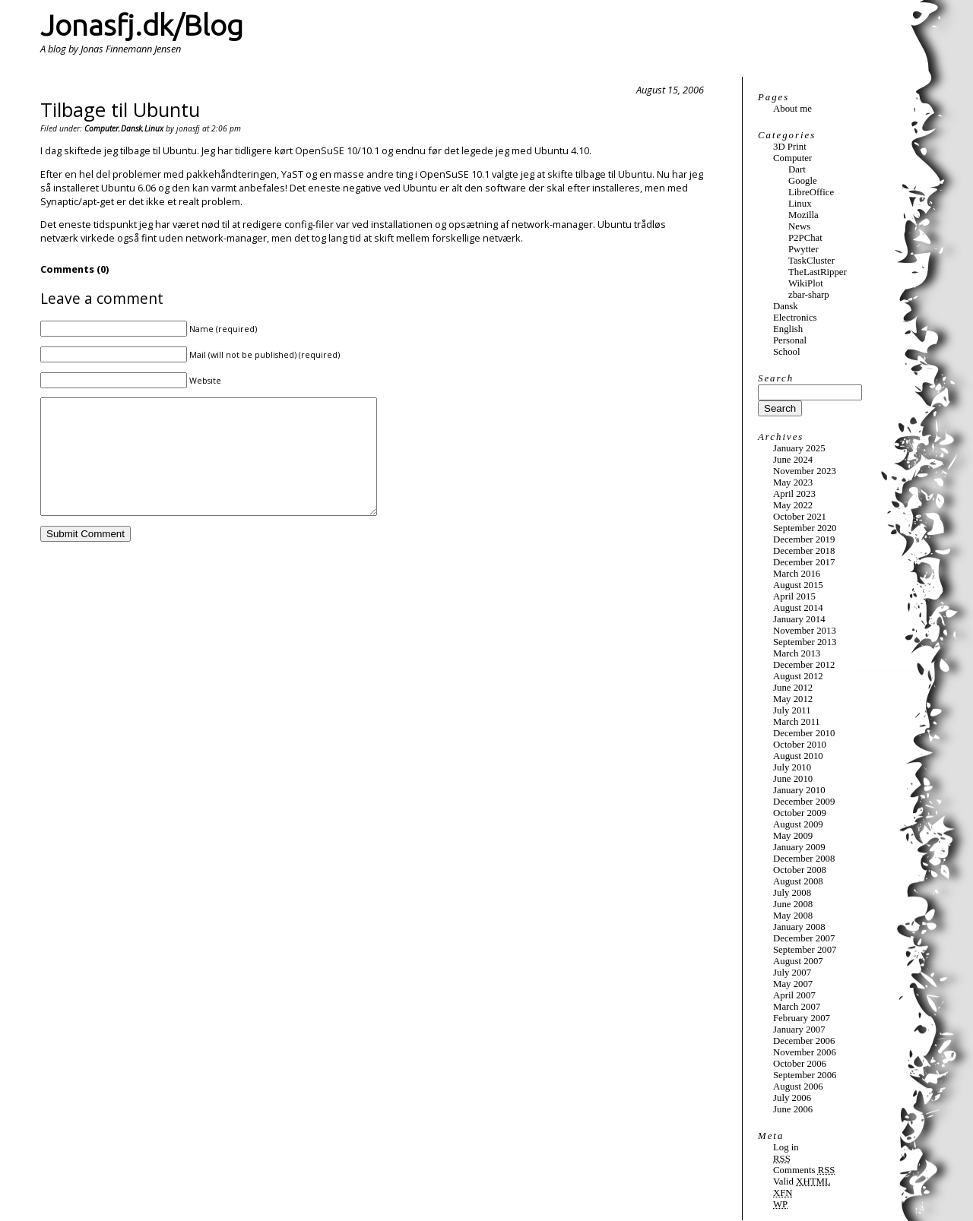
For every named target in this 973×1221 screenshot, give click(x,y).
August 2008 (798, 881)
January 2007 (799, 1029)
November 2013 (804, 630)
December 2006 (804, 1041)
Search (776, 378)
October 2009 (799, 813)
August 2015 (798, 585)
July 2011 (792, 710)
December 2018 (804, 551)
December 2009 (804, 801)
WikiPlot (805, 283)
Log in (786, 1147)
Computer (101, 128)
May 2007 (793, 984)
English (788, 329)
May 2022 (793, 505)
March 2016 (796, 573)
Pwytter (803, 249)
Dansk (131, 128)
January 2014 (799, 619)
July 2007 (792, 972)
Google (802, 181)
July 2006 (792, 1098)
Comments (804, 1170)
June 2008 (793, 904)
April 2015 (794, 596)
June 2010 (793, 778)
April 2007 (794, 995)
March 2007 (796, 1006)
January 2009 (799, 847)
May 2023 (793, 482)
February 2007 (801, 1018)
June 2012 (793, 687)
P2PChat (805, 237)
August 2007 (798, 961)
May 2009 (793, 835)
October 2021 (799, 516)
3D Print (790, 146)
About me (792, 108)
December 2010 (804, 733)
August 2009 (798, 824)
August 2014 (798, 608)
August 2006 (798, 1086)
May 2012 (793, 699)
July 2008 (792, 892)
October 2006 (799, 1063)
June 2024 (793, 459)
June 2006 (793, 1109)
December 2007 (804, 938)
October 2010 (799, 744)
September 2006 (805, 1075)
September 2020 (805, 528)
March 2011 (796, 721)
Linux (153, 128)
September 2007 (805, 949)
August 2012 (798, 676)
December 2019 (804, 539)
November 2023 (804, 471)
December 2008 (804, 858)
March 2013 (796, 653)
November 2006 (804, 1052)
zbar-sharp (808, 294)
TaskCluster (811, 260)
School (786, 351)
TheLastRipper (817, 272)
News (799, 226)
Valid (802, 1181)
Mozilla (803, 215)
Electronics (795, 317)
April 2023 (794, 494)
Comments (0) (74, 269)
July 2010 (792, 767)
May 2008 (793, 915)
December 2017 (804, 562)
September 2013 (805, 642)
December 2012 (804, 665)
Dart (797, 169)
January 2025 (799, 448)
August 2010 (798, 756)
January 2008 (799, 927)
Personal (790, 340)
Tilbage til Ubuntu (120, 109)
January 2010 (799, 790)
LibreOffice (811, 192)
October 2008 (799, 870)
